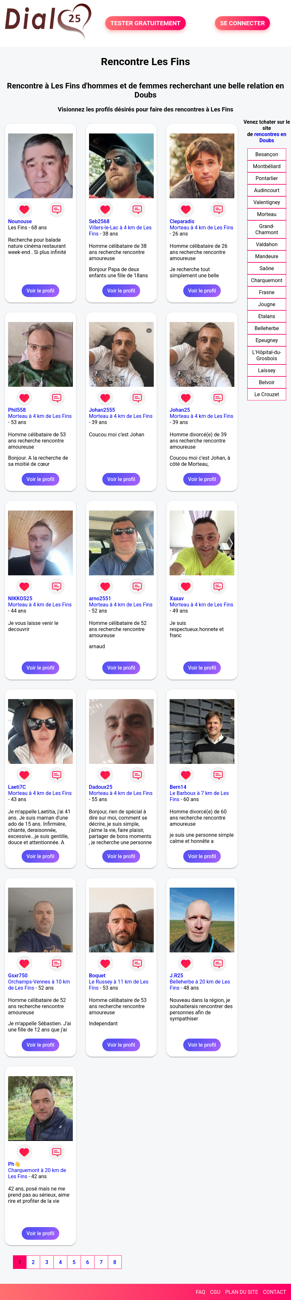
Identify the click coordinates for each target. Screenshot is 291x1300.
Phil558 (17, 410)
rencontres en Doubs (270, 137)
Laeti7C (17, 787)
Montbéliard (266, 166)
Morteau (266, 214)
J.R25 (176, 975)
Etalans (266, 316)
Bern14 (178, 787)
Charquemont (267, 280)
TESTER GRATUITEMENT (145, 23)
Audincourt (266, 190)
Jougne (266, 304)
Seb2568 (99, 221)
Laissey (266, 370)
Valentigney (266, 202)
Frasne (266, 292)
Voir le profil (40, 291)
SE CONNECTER (242, 23)
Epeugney (266, 340)
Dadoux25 (100, 787)
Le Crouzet (266, 394)
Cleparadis (182, 221)
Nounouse (20, 221)
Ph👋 (14, 1164)
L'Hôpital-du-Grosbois (266, 355)
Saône (267, 268)
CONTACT (274, 1292)
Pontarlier (267, 178)
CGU (215, 1292)
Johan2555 (102, 410)
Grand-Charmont (266, 229)
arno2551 (100, 598)
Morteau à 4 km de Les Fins (201, 227)
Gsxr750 (18, 975)
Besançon (266, 154)
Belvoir (266, 382)
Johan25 (180, 410)
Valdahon (267, 244)
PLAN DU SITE (241, 1292)
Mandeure (266, 256)
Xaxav (177, 598)
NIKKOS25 (20, 598)
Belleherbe (267, 328)
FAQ (200, 1292)
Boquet (97, 975)
